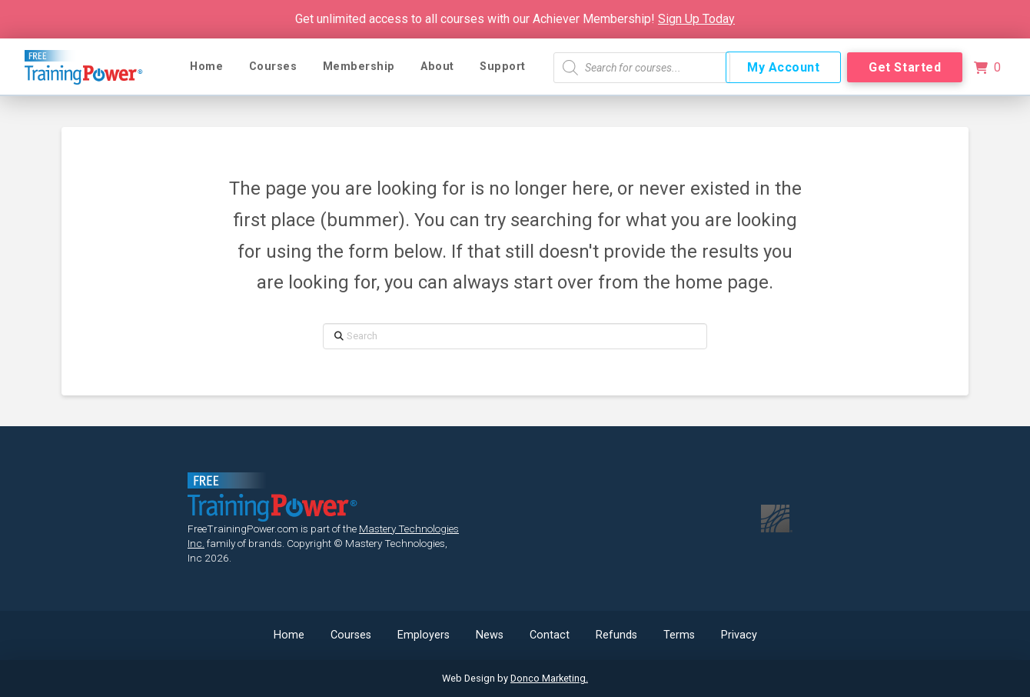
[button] (987, 67)
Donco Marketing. (549, 678)
